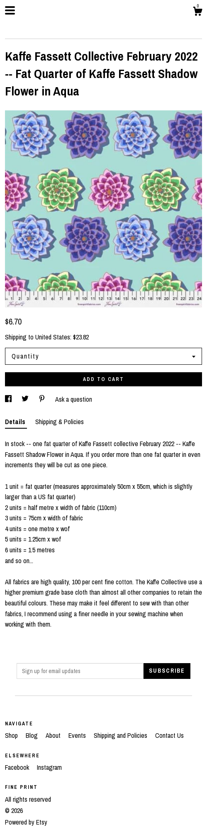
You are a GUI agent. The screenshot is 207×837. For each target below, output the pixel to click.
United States (52, 337)
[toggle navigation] (10, 10)
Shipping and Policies (121, 735)
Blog (32, 735)
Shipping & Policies (59, 421)
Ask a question (73, 399)
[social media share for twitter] (26, 399)
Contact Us (169, 735)
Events (78, 735)
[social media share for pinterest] (43, 399)
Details (16, 421)
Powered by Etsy (26, 822)
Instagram (49, 767)
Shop (12, 735)
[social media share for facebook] (9, 399)
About (54, 735)
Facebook (18, 767)
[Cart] (197, 12)
